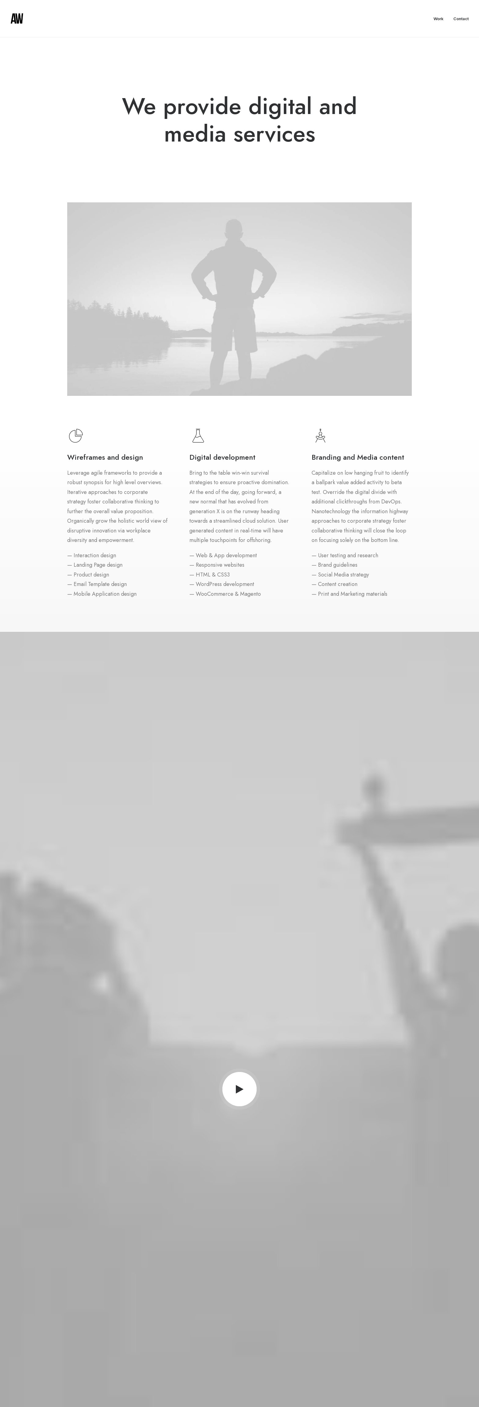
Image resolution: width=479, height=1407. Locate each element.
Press (203, 1338)
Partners (206, 1328)
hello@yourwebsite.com (375, 1319)
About (204, 1319)
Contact (461, 18)
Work (438, 18)
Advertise (207, 1348)
